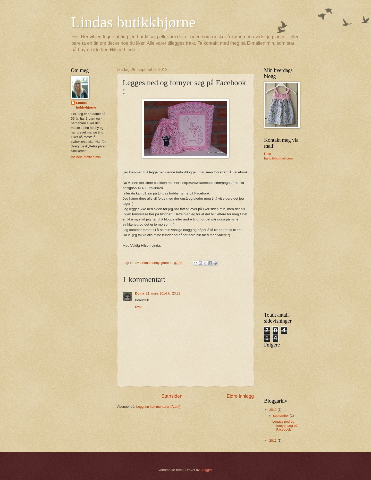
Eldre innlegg (240, 396)
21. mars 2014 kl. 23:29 (163, 293)
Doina (139, 293)
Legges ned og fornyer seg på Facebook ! (284, 425)
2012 (273, 410)
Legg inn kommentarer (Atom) (158, 406)
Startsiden (172, 396)
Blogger (206, 470)
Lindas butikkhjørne (133, 22)
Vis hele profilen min (86, 157)
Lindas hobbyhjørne (86, 105)
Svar (138, 307)
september (281, 415)
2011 (273, 440)
